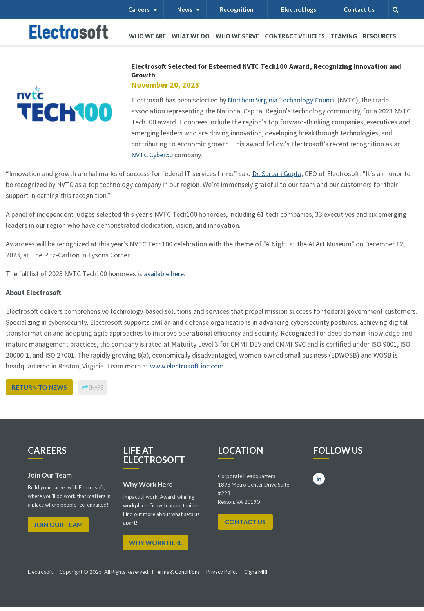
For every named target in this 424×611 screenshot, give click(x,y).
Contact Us (359, 9)
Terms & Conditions (176, 572)
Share (92, 387)
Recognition (237, 9)
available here (164, 273)
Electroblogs (298, 9)
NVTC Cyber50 (152, 154)
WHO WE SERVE (237, 39)
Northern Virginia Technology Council (282, 99)
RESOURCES (379, 36)
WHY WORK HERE (156, 542)
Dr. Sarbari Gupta (276, 173)
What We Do (191, 39)
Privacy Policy (222, 572)
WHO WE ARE (147, 39)
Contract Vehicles (295, 36)
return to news (39, 387)
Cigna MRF (256, 572)
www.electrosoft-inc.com (187, 365)
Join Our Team (58, 524)
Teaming (344, 36)
